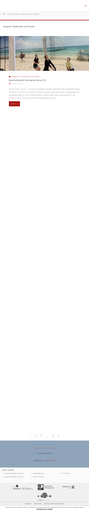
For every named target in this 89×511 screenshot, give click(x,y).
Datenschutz (38, 504)
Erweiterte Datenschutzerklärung (54, 504)
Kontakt (37, 448)
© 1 (2, 70)
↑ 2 (3, 477)
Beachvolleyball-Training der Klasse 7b (27, 80)
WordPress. (52, 460)
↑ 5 (61, 473)
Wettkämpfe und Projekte (30, 76)
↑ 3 (32, 473)
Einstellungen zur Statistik (44, 509)
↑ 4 (32, 477)
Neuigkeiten (15, 76)
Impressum (50, 448)
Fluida (43, 460)
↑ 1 (3, 473)
